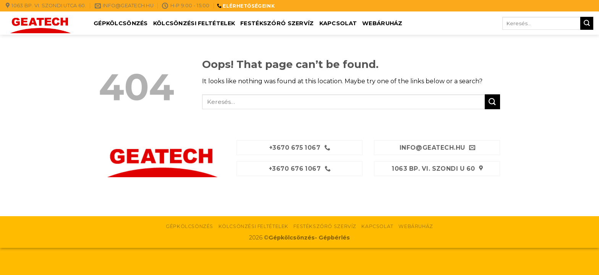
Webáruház (382, 23)
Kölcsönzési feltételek (194, 23)
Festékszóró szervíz (277, 23)
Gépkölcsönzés (121, 23)
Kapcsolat (338, 23)
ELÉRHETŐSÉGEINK (249, 6)
